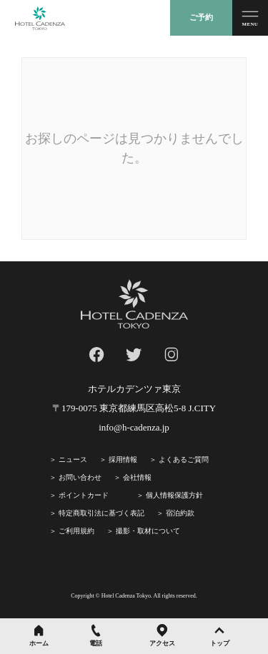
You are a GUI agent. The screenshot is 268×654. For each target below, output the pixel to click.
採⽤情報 (123, 459)
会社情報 (137, 477)
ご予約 (201, 17)
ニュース (73, 459)
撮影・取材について (148, 531)
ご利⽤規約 (76, 531)
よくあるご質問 (184, 459)
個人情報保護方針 (174, 495)
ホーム (39, 643)
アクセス (162, 643)
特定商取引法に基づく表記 (101, 513)
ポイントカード (84, 495)
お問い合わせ (80, 477)
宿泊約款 (180, 513)
